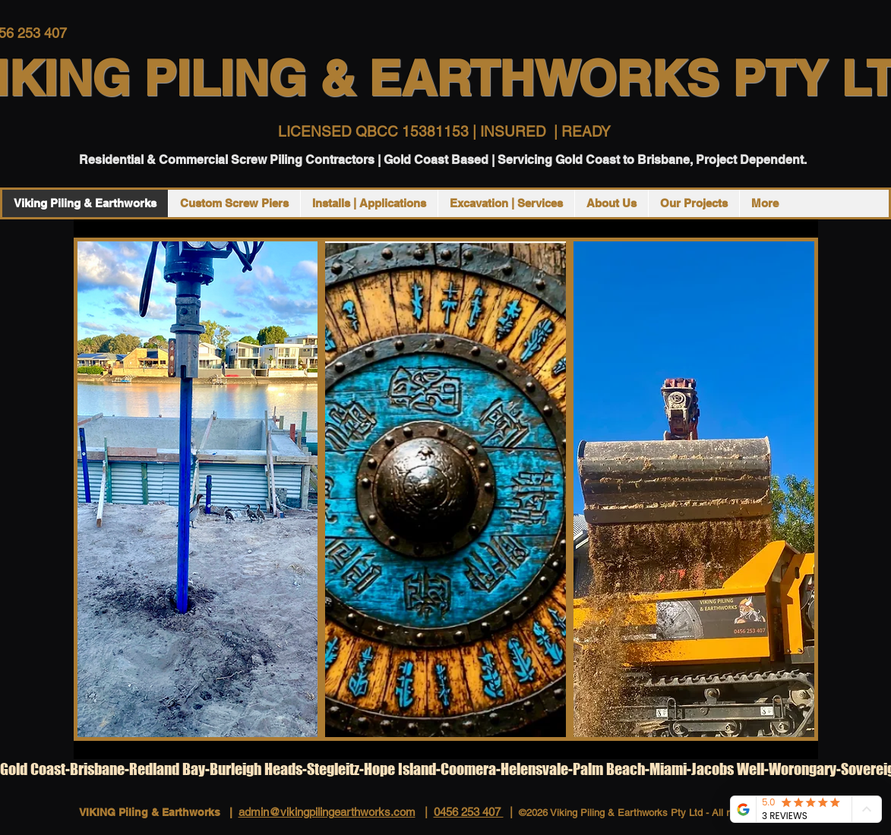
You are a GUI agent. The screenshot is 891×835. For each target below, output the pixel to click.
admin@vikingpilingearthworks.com (327, 811)
